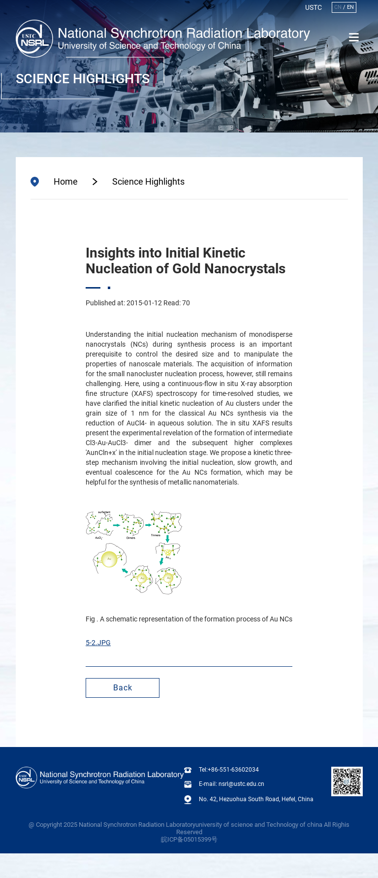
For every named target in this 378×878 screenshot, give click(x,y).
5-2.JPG (98, 643)
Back (122, 687)
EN (350, 7)
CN (338, 7)
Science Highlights (148, 182)
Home (66, 182)
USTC (313, 7)
